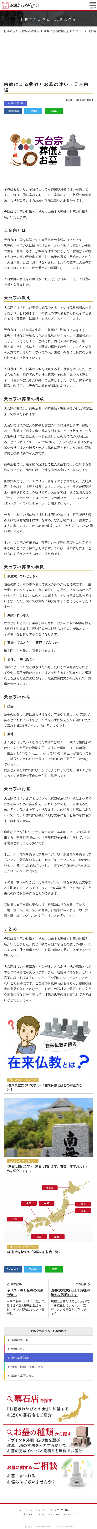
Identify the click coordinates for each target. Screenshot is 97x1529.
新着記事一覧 (20, 1340)
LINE (54, 110)
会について (29, 1514)
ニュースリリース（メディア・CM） (53, 1510)
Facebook (13, 110)
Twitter (33, 110)
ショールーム (25, 1510)
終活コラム (18, 1348)
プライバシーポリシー (48, 1514)
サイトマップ (69, 1514)
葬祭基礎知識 (15, 103)
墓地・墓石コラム (23, 1375)
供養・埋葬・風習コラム (27, 1366)
